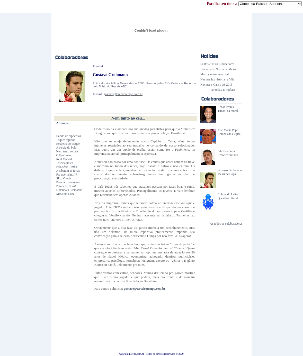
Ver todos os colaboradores (226, 223)
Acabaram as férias (68, 170)
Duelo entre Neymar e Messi (218, 69)
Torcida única (64, 163)
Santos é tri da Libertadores (217, 64)
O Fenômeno (64, 155)
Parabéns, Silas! (66, 186)
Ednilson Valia (227, 151)
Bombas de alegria (229, 134)
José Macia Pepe (228, 130)
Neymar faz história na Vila (217, 79)
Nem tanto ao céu (67, 151)
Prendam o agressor (68, 182)
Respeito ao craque (68, 143)
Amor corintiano (228, 155)
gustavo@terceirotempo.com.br (122, 94)
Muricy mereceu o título (215, 74)
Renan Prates (226, 107)
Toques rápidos (65, 140)
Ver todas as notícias (222, 90)
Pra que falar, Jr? (66, 174)
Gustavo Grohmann (230, 170)
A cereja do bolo (66, 147)
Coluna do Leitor (228, 194)
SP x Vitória (63, 178)
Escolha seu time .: (254, 4)
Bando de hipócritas (68, 136)
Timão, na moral (228, 111)
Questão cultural (228, 198)
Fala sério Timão (66, 167)
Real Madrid (64, 159)
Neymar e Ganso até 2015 (216, 84)
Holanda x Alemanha (69, 190)
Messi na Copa (227, 174)
